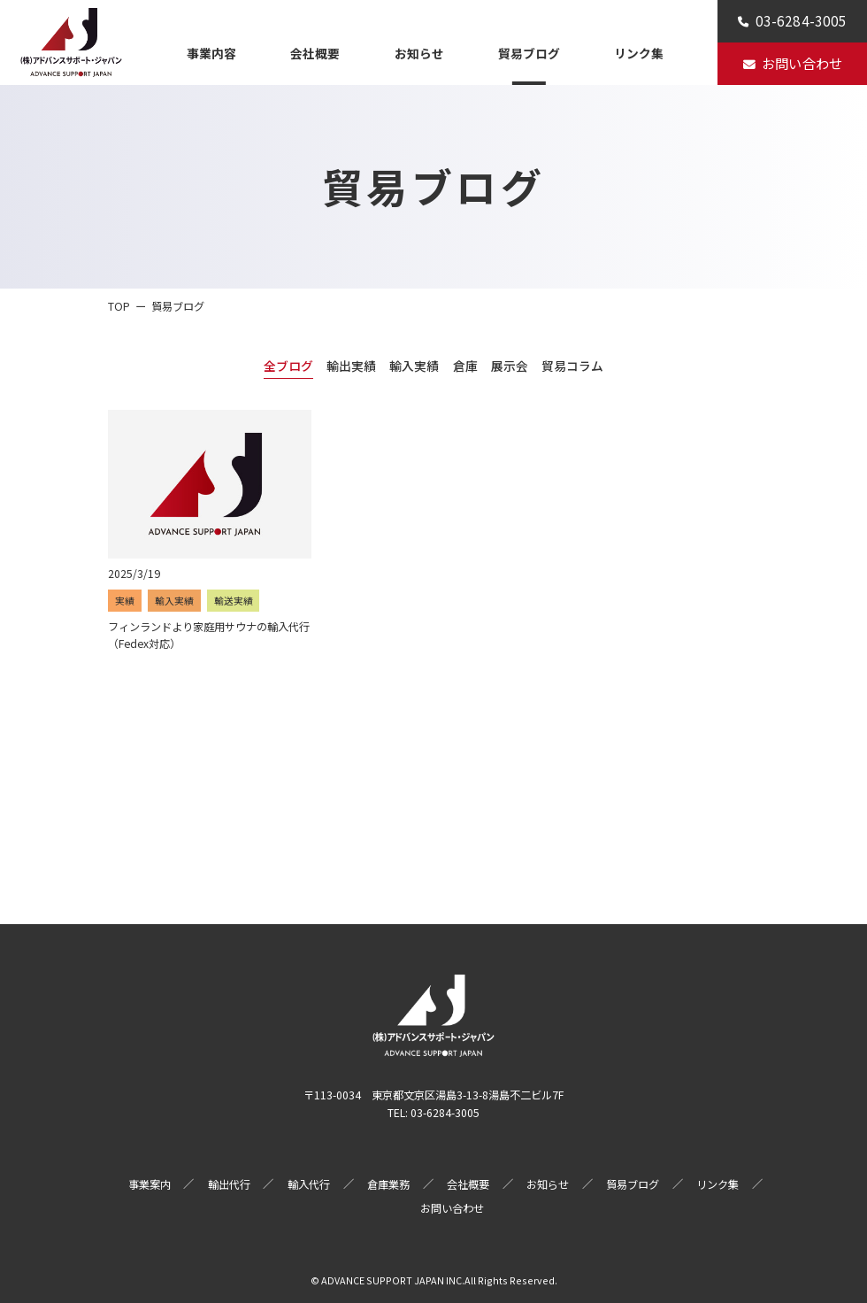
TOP (119, 306)
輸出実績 (351, 365)
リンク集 (639, 53)
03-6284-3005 (445, 1113)
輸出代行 (229, 1184)
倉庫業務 (388, 1184)
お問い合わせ (452, 1208)
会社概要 (315, 53)
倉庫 (465, 365)
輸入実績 (414, 365)
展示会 (509, 365)
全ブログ (288, 365)
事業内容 (211, 53)
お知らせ (419, 53)
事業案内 (149, 1184)
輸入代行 (309, 1184)
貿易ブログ (529, 53)
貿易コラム (572, 365)
